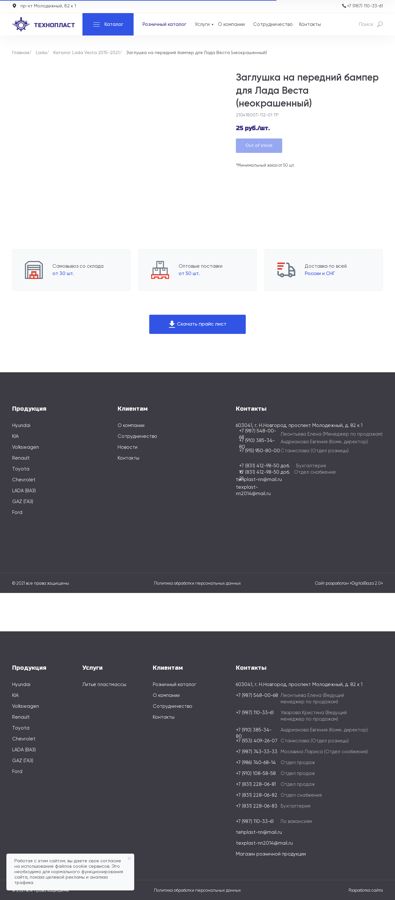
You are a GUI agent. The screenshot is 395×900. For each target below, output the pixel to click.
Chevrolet (23, 480)
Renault (21, 458)
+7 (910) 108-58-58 (256, 773)
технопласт (54, 25)
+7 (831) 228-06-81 (256, 784)
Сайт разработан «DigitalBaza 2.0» (349, 583)
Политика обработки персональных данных (197, 583)
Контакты (310, 24)
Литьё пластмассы (104, 684)
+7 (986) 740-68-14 (256, 762)
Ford (17, 512)
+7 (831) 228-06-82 (256, 795)
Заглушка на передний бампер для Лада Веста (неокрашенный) (196, 53)
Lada (41, 53)
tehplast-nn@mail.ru (259, 479)
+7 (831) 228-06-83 (256, 806)
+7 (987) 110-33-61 (365, 6)
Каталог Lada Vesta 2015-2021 (86, 53)
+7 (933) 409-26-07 (256, 740)
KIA (15, 436)
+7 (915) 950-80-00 (259, 450)
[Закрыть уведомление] (129, 858)
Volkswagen (25, 447)
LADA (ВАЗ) (24, 490)
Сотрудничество (273, 24)
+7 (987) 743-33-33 (256, 751)
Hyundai (21, 425)
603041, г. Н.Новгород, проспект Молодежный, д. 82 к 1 (299, 684)
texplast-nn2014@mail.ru (264, 843)
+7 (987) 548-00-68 (257, 695)
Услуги (202, 24)
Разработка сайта (366, 890)
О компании (231, 24)
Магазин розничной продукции (271, 854)
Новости (127, 447)
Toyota (20, 469)
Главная (20, 53)
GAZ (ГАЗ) (22, 501)
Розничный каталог (164, 24)
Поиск (366, 24)
